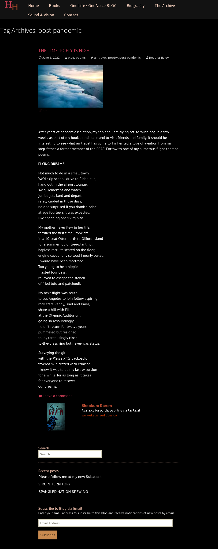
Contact (71, 15)
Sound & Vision (41, 15)
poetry (113, 57)
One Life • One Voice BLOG (93, 5)
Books (54, 5)
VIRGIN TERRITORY (54, 484)
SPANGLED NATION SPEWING (63, 491)
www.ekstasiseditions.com (100, 415)
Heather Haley (159, 57)
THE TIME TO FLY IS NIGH (64, 50)
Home (33, 5)
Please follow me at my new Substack (70, 476)
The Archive (165, 5)
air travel (100, 57)
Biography (135, 5)
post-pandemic (130, 57)
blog (71, 57)
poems (81, 57)
